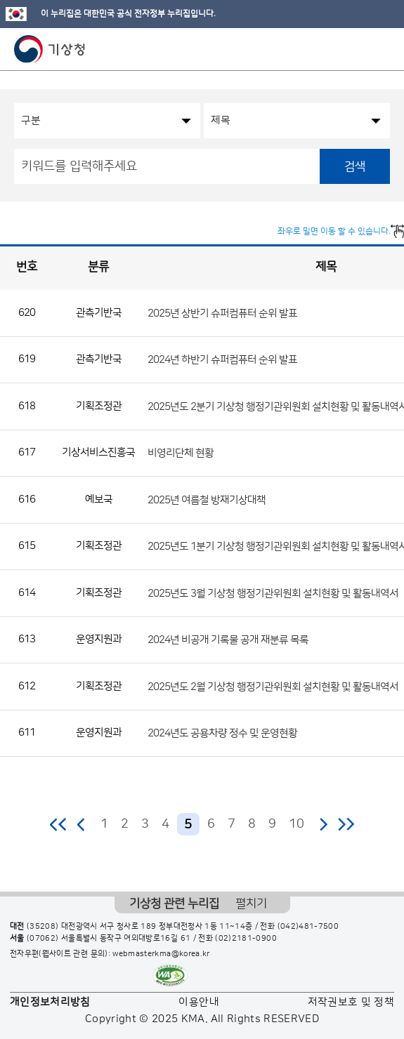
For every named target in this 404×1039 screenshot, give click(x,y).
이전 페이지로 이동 (81, 824)
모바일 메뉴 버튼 (381, 49)
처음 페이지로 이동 (58, 824)
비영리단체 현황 (181, 453)
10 (296, 824)
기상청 (50, 49)
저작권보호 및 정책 (351, 1002)
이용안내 (198, 1002)
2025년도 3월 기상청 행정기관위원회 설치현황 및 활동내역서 (273, 593)
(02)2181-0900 (246, 938)
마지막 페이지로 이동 (346, 824)
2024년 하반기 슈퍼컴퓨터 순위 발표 (222, 360)
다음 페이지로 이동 (323, 824)
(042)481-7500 (308, 926)
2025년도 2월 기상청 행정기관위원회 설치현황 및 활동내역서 (273, 686)
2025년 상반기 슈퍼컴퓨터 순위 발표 (222, 313)
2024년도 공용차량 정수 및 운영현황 (222, 733)
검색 (354, 166)
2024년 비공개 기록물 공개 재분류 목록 (228, 640)
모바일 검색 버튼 (358, 49)
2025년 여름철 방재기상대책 (207, 499)
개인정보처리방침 (50, 1002)
